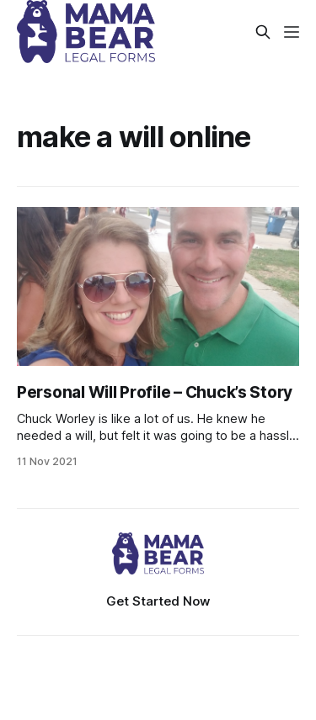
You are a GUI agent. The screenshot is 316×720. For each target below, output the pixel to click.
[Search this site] (262, 32)
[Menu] (291, 32)
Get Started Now (158, 601)
